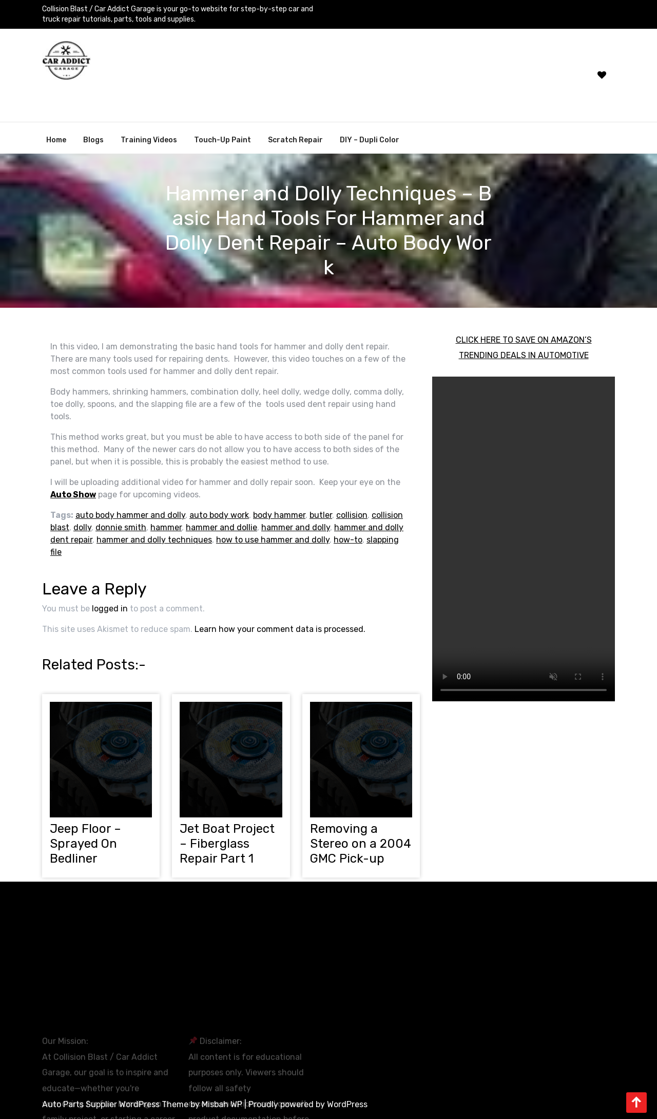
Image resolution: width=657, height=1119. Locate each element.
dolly (82, 527)
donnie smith (120, 527)
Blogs (93, 140)
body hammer (279, 515)
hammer (166, 527)
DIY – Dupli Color (369, 140)
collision (352, 515)
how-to (348, 540)
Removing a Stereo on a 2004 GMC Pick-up (360, 844)
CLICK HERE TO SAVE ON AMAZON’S (524, 340)
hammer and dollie (221, 527)
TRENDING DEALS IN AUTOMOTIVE (524, 355)
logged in (110, 608)
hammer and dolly (295, 527)
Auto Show (73, 494)
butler (321, 515)
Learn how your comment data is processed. (280, 629)
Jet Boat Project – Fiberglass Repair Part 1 (227, 844)
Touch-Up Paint (222, 140)
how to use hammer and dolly (273, 540)
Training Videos (149, 140)
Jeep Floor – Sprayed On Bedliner (85, 844)
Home (56, 140)
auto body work (219, 515)
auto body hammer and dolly (130, 515)
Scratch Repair (295, 140)
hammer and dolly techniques (154, 540)
